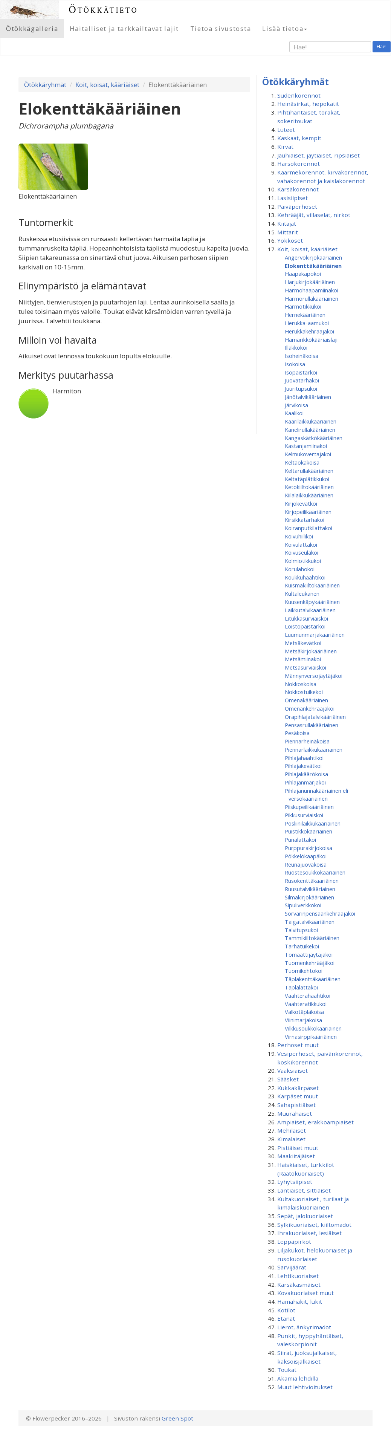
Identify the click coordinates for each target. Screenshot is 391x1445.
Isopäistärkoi (301, 372)
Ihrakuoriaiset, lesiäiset (309, 1233)
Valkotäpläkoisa (304, 1011)
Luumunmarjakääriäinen (315, 634)
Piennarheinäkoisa (307, 741)
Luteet (286, 129)
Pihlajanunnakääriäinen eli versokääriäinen (316, 795)
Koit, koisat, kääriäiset (107, 84)
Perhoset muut (298, 1045)
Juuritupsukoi (301, 388)
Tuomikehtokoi (303, 970)
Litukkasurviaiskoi (306, 618)
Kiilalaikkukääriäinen (309, 495)
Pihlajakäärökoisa (306, 774)
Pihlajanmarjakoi (305, 782)
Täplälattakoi (301, 987)
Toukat (286, 1369)
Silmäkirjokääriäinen (309, 897)
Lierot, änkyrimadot (304, 1327)
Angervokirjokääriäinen (313, 257)
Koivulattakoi (301, 544)
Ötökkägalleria (32, 28)
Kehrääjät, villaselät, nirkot (313, 215)
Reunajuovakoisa (306, 864)
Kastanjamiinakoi (306, 446)
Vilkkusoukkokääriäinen (313, 1028)
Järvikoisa (296, 405)
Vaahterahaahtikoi (307, 995)
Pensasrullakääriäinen (311, 725)
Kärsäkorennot (298, 189)
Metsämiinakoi (303, 659)
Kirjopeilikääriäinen (308, 511)
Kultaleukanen (302, 593)
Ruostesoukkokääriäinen (315, 872)
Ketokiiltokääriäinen (309, 487)
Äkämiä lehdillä (297, 1378)
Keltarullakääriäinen (309, 470)
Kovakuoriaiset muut (305, 1293)
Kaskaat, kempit (299, 138)
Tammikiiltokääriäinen (312, 938)
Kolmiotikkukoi (303, 560)
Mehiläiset (291, 1130)
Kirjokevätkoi (301, 503)
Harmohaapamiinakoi (311, 290)
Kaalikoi (294, 413)
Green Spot (177, 1418)
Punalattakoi (300, 839)
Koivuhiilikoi (299, 536)
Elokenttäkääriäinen (313, 265)
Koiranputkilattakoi (308, 528)
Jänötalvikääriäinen (308, 397)
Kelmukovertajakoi (308, 454)
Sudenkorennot (299, 95)
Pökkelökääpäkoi (306, 856)
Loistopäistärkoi (305, 626)
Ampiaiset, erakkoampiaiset (315, 1122)
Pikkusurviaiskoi (304, 815)
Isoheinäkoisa (301, 355)
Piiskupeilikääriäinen (309, 806)
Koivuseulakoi (301, 552)
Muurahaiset (294, 1113)
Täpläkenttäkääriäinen (313, 979)
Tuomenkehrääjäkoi (309, 962)
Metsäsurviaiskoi (305, 667)
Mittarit (287, 232)
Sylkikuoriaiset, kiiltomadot (314, 1224)
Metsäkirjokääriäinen (311, 651)
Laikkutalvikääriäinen (310, 610)
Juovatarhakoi (302, 380)
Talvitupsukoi (301, 930)
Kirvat (285, 146)
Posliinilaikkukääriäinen (313, 823)
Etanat (286, 1318)
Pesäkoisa (297, 733)
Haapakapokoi (303, 273)
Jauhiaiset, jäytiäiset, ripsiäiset (318, 155)
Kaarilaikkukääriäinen (310, 421)
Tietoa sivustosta (220, 28)
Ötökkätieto (103, 10)
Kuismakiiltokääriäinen (312, 585)
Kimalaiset (291, 1139)
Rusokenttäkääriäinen (312, 880)
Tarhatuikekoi (302, 946)
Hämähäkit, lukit (299, 1301)
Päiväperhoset (297, 206)
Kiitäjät (286, 223)
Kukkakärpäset (298, 1088)
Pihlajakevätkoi (303, 765)
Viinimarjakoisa (303, 1020)
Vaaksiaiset (292, 1070)
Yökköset (290, 240)
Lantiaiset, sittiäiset (304, 1190)
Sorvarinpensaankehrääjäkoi (320, 913)
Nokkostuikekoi (304, 692)
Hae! (381, 46)
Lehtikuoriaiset (298, 1276)
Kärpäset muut (297, 1096)
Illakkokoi (296, 347)
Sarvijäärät (291, 1267)
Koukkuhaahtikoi (305, 577)
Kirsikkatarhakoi (304, 519)
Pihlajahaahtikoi (304, 757)
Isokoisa (295, 364)
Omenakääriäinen (306, 700)
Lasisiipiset (292, 198)
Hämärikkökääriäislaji (311, 339)
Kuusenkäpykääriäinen (312, 602)
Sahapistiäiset (296, 1105)
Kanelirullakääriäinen (310, 429)
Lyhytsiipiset (294, 1181)
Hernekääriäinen (305, 314)
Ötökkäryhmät (45, 84)
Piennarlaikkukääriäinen (313, 749)
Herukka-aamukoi (307, 323)
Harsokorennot (298, 163)
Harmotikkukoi (303, 306)
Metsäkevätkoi (303, 643)
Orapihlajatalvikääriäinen (315, 716)
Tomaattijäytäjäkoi (309, 954)
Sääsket (288, 1079)
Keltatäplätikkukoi (307, 479)
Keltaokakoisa (302, 462)
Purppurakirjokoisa (308, 848)
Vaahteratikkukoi (306, 1004)
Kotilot (286, 1310)
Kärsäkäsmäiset (299, 1284)
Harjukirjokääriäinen (310, 282)
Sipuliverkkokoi (303, 905)
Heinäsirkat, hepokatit (308, 103)
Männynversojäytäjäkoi (313, 675)
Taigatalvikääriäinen (309, 921)
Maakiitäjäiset (296, 1156)
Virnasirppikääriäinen (311, 1036)
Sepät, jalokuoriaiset (305, 1216)
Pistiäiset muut (297, 1147)
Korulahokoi (300, 569)
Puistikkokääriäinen (308, 831)
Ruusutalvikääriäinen (310, 889)
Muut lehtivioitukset (305, 1387)
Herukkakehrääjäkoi (309, 331)
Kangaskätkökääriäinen (313, 438)
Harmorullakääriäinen (311, 298)
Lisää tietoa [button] (284, 28)
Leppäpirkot (294, 1241)
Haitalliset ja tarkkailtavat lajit (124, 28)
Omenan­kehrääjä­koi (309, 708)
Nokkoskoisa (300, 684)
